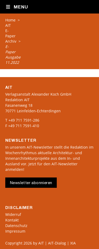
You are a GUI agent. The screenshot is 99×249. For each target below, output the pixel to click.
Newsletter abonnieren (31, 183)
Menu (16, 7)
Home (10, 20)
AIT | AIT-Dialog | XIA (57, 243)
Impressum (15, 231)
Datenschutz (16, 225)
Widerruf (13, 214)
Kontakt (12, 220)
